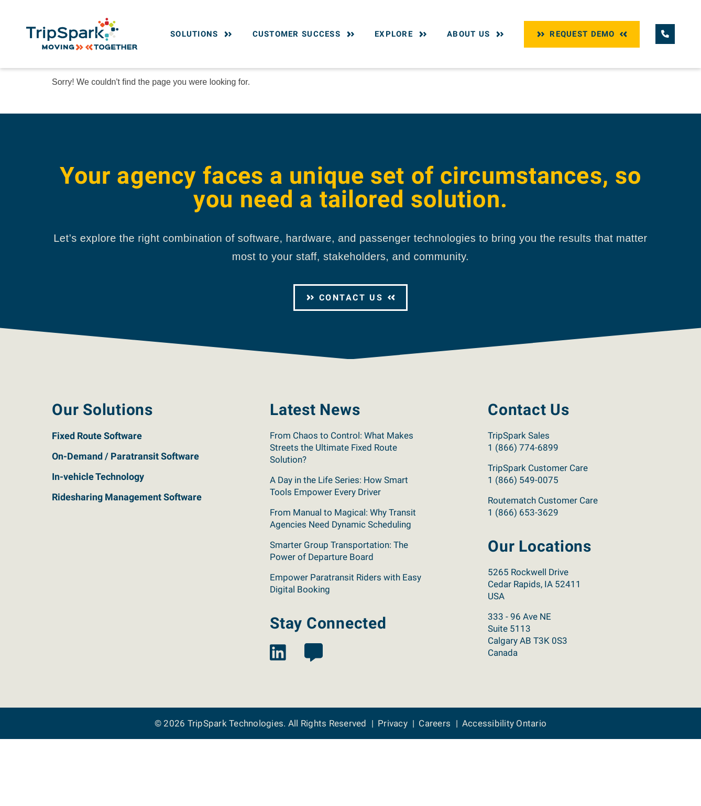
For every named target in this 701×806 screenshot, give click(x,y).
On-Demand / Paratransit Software (125, 523)
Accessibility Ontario (504, 790)
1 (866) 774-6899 (523, 514)
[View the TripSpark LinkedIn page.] (278, 720)
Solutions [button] (202, 34)
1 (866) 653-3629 (523, 579)
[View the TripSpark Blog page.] (313, 720)
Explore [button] (402, 34)
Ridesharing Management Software (127, 563)
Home (61, 77)
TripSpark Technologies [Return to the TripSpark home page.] (236, 790)
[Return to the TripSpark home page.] (81, 33)
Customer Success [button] (305, 34)
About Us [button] (476, 34)
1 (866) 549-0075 (523, 547)
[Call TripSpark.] (665, 33)
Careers (435, 790)
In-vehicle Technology (98, 543)
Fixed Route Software (97, 502)
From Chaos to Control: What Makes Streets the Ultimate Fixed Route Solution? (341, 514)
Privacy (393, 790)
